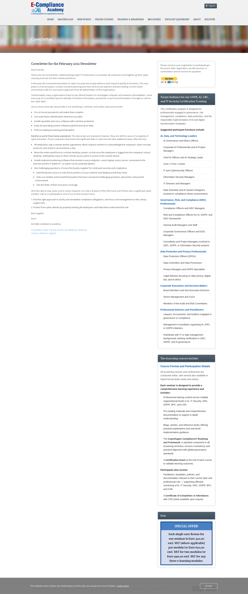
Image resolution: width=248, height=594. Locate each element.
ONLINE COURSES (104, 19)
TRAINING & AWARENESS (130, 19)
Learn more (123, 585)
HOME (50, 19)
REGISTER (210, 19)
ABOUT (197, 19)
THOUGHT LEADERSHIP (177, 19)
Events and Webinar (67, 229)
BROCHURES (154, 19)
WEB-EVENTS (84, 19)
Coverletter (36, 229)
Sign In (210, 5)
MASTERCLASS (65, 19)
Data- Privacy (49, 229)
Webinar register (47, 233)
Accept (208, 585)
